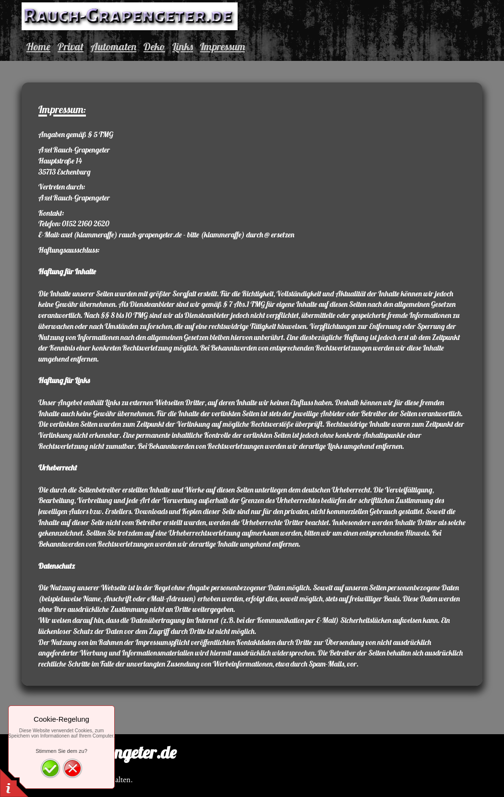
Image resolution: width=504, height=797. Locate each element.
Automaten (113, 46)
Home (38, 46)
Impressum (222, 46)
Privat (71, 46)
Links (182, 46)
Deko (154, 46)
